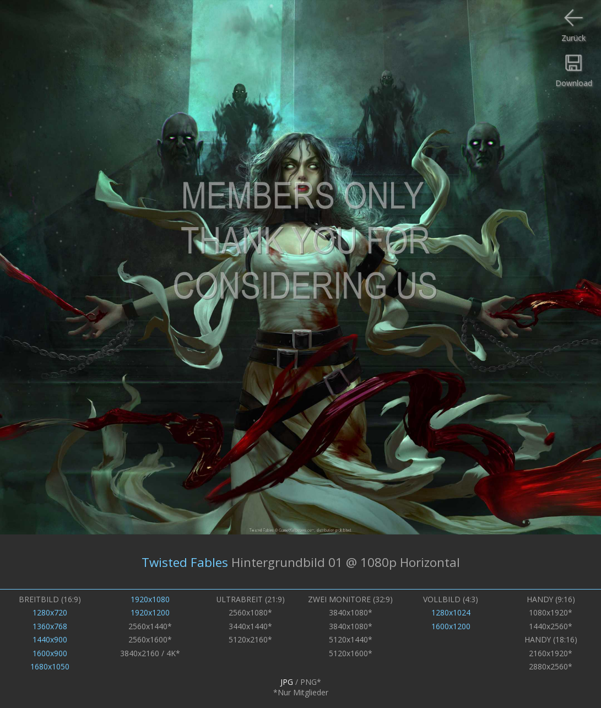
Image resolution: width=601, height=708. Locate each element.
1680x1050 (49, 666)
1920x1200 (150, 612)
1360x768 (50, 626)
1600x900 (50, 653)
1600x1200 (450, 626)
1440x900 (50, 639)
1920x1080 (150, 599)
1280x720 (50, 612)
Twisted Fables (185, 561)
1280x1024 (450, 612)
